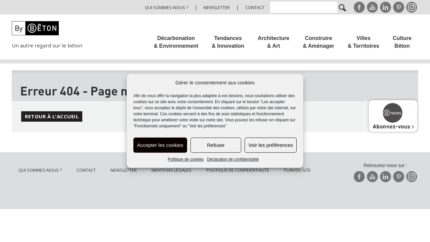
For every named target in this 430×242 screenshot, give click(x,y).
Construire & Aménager (318, 42)
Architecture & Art (273, 42)
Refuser (216, 145)
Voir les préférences (270, 145)
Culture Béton (402, 42)
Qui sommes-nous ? (166, 7)
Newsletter (217, 7)
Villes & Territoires (363, 42)
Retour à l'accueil (52, 116)
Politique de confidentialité (237, 170)
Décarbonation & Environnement (176, 42)
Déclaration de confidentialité (233, 159)
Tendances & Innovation (228, 42)
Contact (254, 7)
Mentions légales (171, 170)
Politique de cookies (186, 159)
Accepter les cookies (160, 145)
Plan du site (297, 170)
